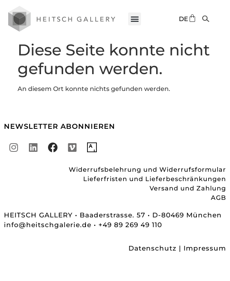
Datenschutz (152, 248)
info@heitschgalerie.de (49, 225)
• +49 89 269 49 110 (128, 225)
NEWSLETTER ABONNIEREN (59, 126)
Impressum (205, 248)
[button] (134, 18)
